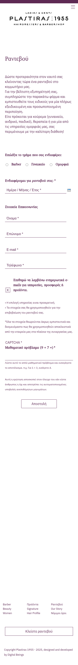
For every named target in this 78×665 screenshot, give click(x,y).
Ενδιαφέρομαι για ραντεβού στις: (29, 181)
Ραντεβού (57, 604)
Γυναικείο (38, 164)
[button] (73, 7)
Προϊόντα (32, 604)
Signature (32, 609)
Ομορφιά (62, 164)
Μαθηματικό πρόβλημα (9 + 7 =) (29, 348)
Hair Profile (33, 613)
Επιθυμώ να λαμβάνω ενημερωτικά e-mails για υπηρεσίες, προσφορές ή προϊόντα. (40, 285)
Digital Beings (16, 654)
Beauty (7, 609)
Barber (16, 164)
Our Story (56, 609)
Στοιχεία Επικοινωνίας (21, 207)
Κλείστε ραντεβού (39, 631)
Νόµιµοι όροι (58, 613)
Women (7, 613)
